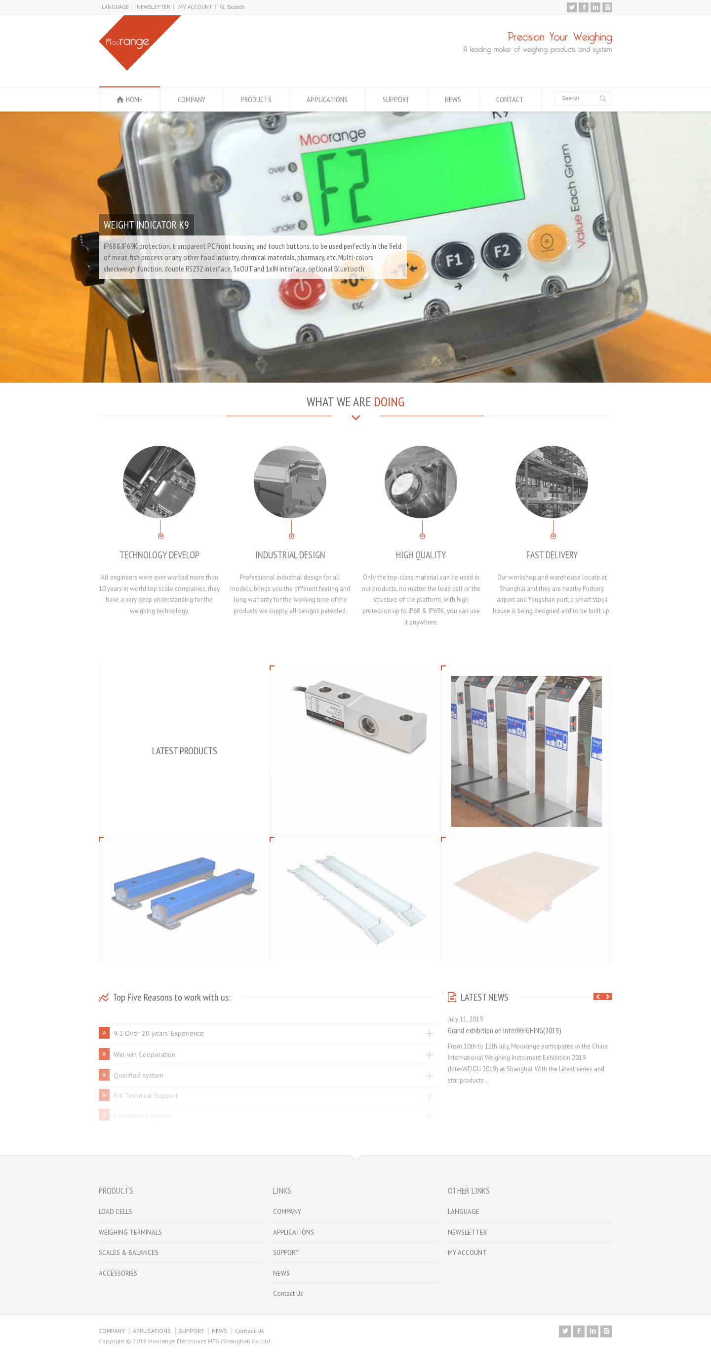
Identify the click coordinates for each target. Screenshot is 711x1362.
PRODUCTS (256, 99)
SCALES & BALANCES (128, 1252)
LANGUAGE (115, 6)
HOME (134, 99)
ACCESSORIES (118, 1273)
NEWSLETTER (153, 6)
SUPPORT (396, 99)
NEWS (453, 99)
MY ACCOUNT (195, 6)
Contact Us (288, 1293)
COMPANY (191, 99)
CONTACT (510, 99)
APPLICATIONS (327, 99)
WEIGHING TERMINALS (130, 1232)
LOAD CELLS (115, 1211)
